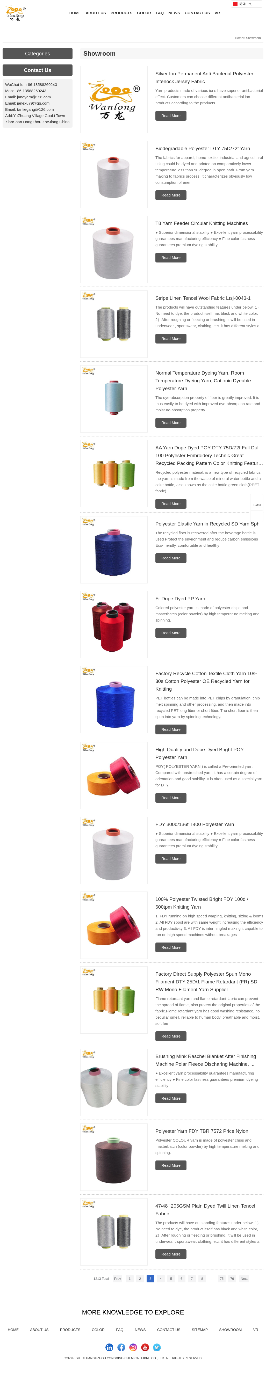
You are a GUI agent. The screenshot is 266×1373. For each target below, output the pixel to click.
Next (244, 1279)
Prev (117, 1279)
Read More (171, 115)
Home (75, 13)
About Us (96, 13)
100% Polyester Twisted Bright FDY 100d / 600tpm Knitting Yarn (201, 903)
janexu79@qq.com (33, 103)
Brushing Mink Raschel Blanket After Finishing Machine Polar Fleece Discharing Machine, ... (205, 1060)
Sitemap (200, 1330)
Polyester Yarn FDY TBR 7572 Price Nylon (201, 1131)
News (174, 13)
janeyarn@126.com (34, 97)
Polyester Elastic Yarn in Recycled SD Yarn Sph (207, 524)
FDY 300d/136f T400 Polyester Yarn (194, 824)
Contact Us (197, 13)
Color (144, 13)
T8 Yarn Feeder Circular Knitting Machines (201, 223)
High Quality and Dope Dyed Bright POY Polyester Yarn (199, 753)
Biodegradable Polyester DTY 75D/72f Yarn (202, 148)
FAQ (160, 13)
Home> (240, 38)
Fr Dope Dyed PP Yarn (180, 598)
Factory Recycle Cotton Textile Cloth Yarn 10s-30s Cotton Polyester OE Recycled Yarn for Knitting (206, 681)
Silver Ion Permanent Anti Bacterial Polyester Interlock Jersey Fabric (204, 77)
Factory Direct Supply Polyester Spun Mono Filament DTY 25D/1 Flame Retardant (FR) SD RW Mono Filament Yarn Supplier (206, 981)
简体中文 (242, 4)
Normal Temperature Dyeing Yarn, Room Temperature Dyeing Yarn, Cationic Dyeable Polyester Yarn (203, 380)
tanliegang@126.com (35, 109)
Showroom (253, 38)
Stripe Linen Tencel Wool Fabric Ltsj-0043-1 (203, 298)
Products (121, 13)
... (212, 1279)
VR (217, 13)
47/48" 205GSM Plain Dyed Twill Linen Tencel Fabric (205, 1209)
